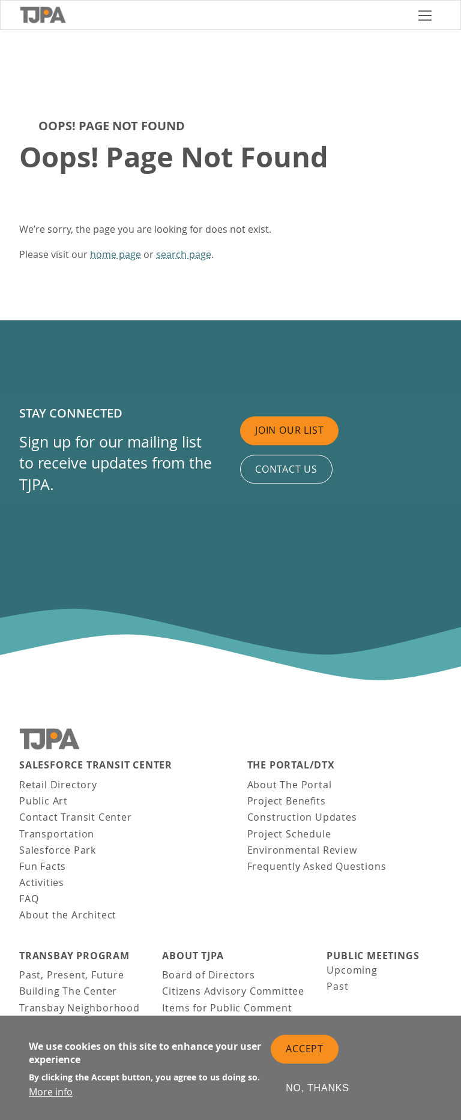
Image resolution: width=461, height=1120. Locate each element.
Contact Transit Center (75, 817)
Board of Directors (208, 974)
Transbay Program (74, 956)
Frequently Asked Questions (317, 866)
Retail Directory (58, 784)
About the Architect (67, 914)
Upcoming (352, 970)
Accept (305, 1055)
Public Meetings (373, 956)
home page (115, 254)
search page (183, 254)
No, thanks (317, 1095)
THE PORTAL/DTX (291, 765)
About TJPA (192, 956)
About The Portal (289, 784)
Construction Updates (302, 817)
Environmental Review (302, 850)
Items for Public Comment (227, 1007)
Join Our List (289, 430)
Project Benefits (286, 800)
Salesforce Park (57, 850)
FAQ (28, 898)
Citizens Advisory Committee (233, 991)
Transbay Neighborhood (79, 1007)
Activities (41, 882)
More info (51, 1099)
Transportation (56, 833)
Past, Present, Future (71, 974)
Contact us (286, 469)
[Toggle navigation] (425, 15)
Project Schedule (289, 833)
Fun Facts (42, 866)
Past (337, 986)
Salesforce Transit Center (95, 765)
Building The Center (68, 991)
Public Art (43, 800)
